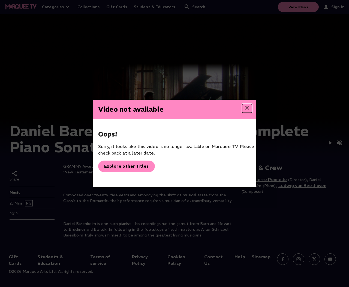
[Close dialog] (247, 108)
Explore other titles (126, 166)
